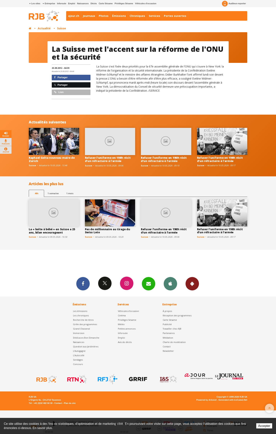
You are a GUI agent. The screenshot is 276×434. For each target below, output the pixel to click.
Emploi (71, 3)
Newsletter (168, 351)
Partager (61, 77)
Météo (121, 324)
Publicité (167, 324)
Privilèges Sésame (124, 3)
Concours (78, 364)
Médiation (168, 337)
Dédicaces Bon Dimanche (86, 337)
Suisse (61, 28)
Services (154, 16)
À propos (167, 311)
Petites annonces (127, 328)
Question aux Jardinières (85, 346)
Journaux (89, 16)
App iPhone (170, 283)
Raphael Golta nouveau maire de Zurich (52, 159)
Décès (94, 3)
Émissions (119, 16)
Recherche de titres (83, 320)
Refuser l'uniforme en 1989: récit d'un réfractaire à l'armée (108, 159)
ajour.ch (73, 16)
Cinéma (122, 315)
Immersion (78, 333)
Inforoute (61, 3)
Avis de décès (125, 342)
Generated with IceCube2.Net (233, 400)
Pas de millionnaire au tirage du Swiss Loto (107, 230)
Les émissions (80, 311)
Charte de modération (174, 342)
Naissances (83, 3)
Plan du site (70, 403)
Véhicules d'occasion (145, 3)
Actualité (44, 28)
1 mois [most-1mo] (69, 193)
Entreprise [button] (49, 3)
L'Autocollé (78, 355)
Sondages (78, 359)
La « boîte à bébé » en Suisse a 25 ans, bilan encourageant (52, 230)
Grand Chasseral (81, 328)
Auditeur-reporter (234, 4)
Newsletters (148, 283)
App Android (192, 283)
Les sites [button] (34, 3)
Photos (103, 16)
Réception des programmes (177, 315)
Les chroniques (81, 315)
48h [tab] (36, 193)
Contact (167, 346)
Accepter (264, 425)
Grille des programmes (85, 324)
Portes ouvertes (175, 16)
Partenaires (169, 333)
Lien (59, 92)
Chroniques (137, 16)
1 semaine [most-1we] (53, 193)
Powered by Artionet (206, 400)
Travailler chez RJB (172, 328)
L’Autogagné (79, 351)
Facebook (83, 283)
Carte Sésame (106, 3)
